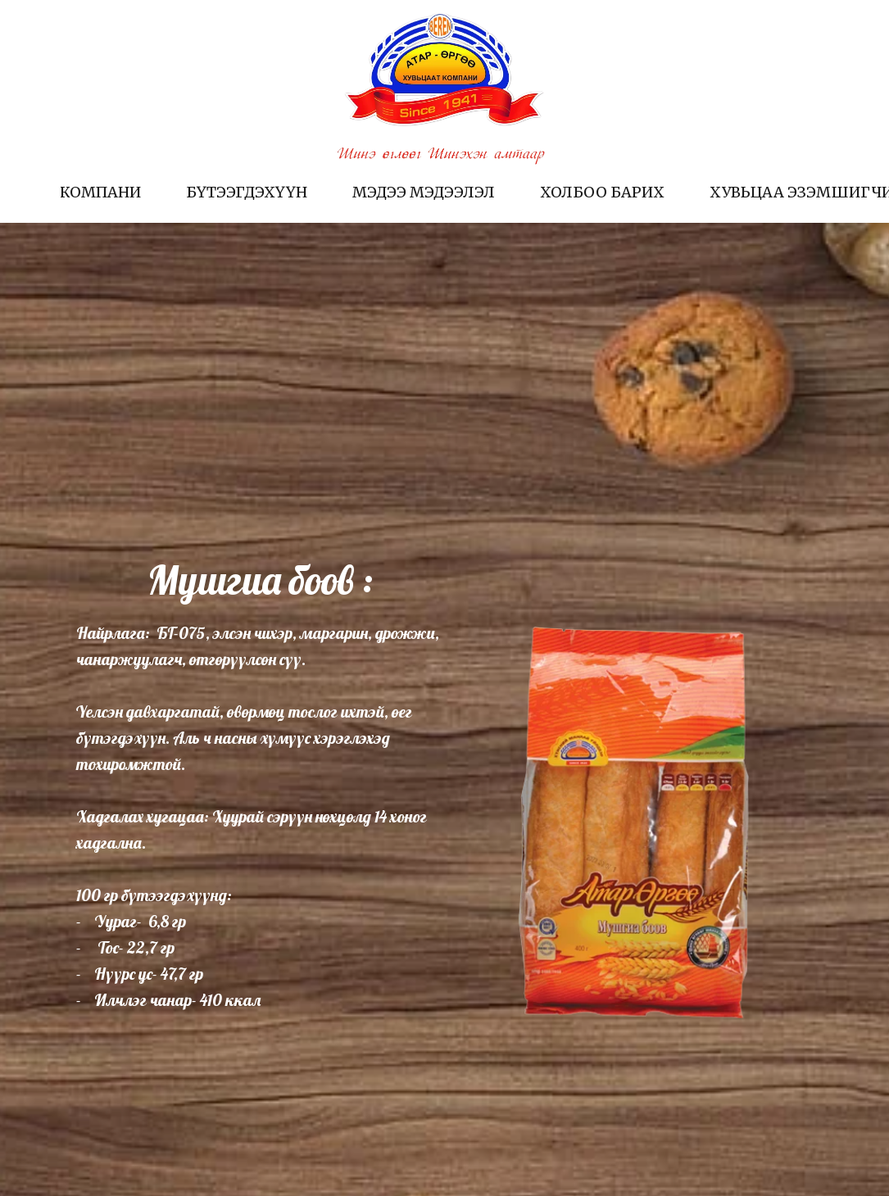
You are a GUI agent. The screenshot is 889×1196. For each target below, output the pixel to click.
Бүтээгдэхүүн (246, 192)
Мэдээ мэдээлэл (423, 192)
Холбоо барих (602, 192)
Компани (100, 192)
